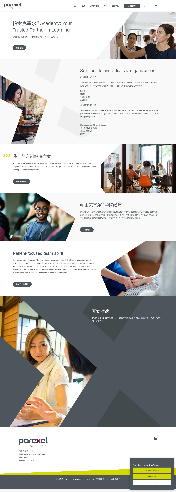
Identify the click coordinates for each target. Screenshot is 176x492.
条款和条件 (116, 482)
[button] (132, 6)
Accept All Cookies (152, 470)
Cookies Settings (152, 483)
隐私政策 (59, 482)
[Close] (171, 461)
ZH (151, 6)
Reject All (152, 476)
